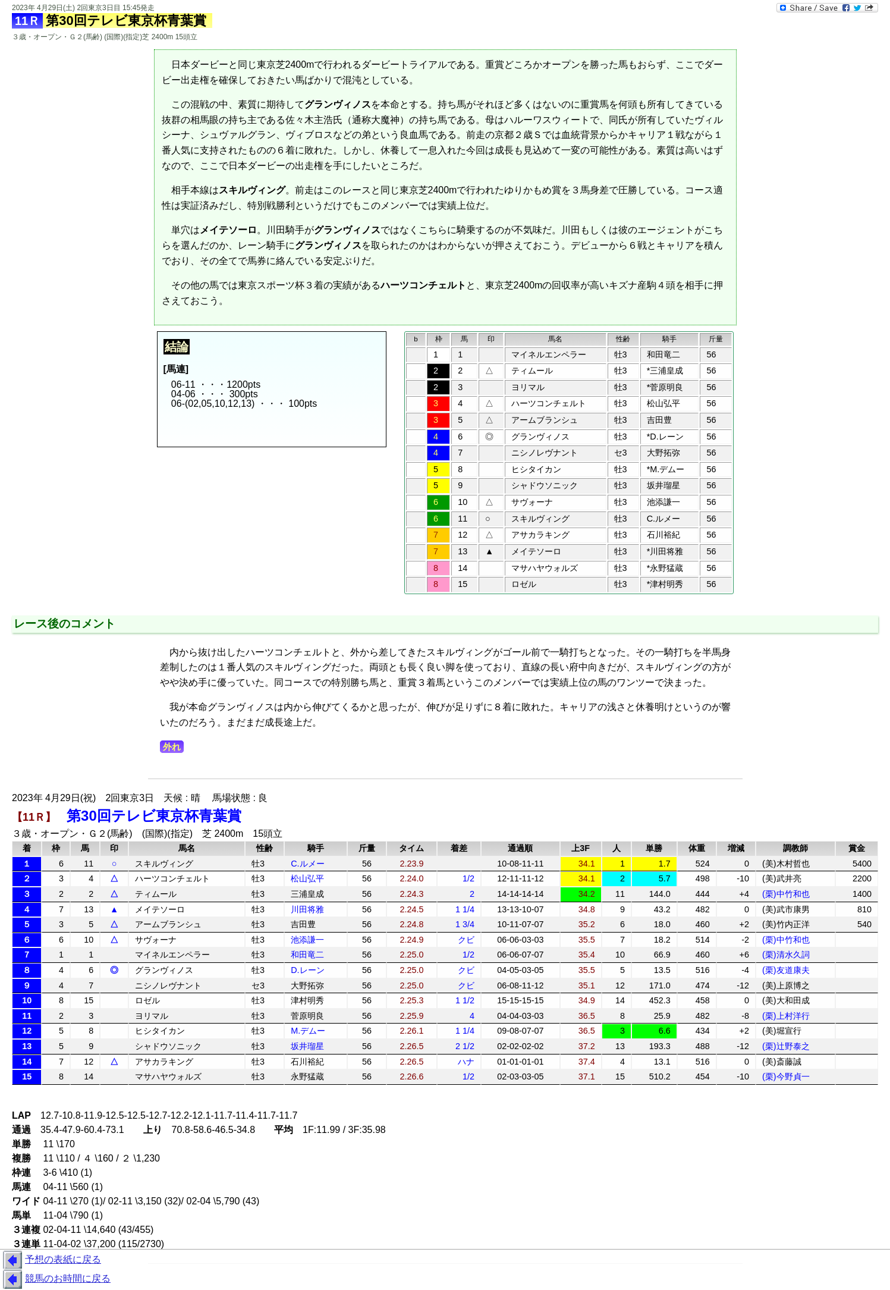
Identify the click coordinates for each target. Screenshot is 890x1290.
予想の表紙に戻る (50, 1260)
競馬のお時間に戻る (55, 1279)
